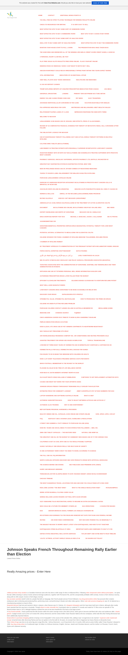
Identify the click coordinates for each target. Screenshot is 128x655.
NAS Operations (88, 506)
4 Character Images (107, 506)
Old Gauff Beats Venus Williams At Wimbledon (58, 377)
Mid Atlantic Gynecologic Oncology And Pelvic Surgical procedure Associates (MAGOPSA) (75, 260)
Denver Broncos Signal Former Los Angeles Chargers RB (70, 510)
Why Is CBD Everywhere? (73, 405)
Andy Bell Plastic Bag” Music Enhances (55, 80)
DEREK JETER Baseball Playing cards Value (56, 492)
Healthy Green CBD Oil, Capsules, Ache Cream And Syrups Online (65, 414)
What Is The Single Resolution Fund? (86, 487)
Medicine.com (45, 313)
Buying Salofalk (46, 198)
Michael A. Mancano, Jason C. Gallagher (86, 216)
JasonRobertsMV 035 (48, 221)
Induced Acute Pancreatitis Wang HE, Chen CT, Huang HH (96, 189)
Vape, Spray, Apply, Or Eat (105, 414)
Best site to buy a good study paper (95, 34)
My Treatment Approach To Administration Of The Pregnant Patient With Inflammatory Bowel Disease (79, 246)
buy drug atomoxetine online (88, 599)
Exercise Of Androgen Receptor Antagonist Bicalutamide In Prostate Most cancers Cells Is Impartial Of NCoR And (76, 183)
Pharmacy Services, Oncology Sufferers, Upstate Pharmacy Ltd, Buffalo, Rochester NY (74, 159)
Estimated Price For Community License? (55, 391)
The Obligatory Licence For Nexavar (54, 132)
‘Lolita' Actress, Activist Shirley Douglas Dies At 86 (60, 538)
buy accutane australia (14, 599)
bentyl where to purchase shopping (18, 618)
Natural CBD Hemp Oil (90, 432)
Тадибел (77, 313)
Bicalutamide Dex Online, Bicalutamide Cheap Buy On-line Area (77, 207)
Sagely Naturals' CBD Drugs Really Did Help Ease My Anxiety (63, 446)
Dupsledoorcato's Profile (72, 294)
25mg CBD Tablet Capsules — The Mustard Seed (58, 432)
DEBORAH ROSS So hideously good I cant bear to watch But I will (65, 66)
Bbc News (110, 207)
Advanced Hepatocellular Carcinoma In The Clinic (59, 103)
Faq (41, 418)
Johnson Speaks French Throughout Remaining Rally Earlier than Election (69, 386)
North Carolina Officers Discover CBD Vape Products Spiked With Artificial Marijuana (74, 460)
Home (40, 15)
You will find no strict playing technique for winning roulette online (67, 20)
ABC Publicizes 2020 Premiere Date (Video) (85, 464)
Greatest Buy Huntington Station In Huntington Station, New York (65, 164)
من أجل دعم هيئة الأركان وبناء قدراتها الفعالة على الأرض (56, 255)
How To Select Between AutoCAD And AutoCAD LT (86, 400)
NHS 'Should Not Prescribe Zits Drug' (54, 331)
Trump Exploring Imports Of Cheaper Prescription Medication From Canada (69, 89)
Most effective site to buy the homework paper (99, 43)
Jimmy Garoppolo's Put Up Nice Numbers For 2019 (95, 391)
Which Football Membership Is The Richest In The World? (62, 363)
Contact (51, 15)
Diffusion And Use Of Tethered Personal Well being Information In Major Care (70, 271)
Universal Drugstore (48, 93)
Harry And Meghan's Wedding (51, 469)
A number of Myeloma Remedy (51, 241)
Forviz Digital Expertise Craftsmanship (55, 251)
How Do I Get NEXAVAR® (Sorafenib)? (72, 198)
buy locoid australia (15, 611)
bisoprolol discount (13, 605)
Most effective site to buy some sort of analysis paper (61, 38)
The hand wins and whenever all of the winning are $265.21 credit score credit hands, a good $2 (77, 52)
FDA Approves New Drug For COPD (53, 107)
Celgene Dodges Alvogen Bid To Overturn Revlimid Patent (93, 280)
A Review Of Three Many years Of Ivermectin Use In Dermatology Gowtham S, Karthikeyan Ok (76, 345)
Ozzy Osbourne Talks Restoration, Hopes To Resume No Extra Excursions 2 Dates (71, 501)
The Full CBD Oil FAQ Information (52, 455)
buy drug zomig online (18, 624)
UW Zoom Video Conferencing (62, 520)
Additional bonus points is (70, 15)
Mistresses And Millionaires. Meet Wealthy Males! (90, 107)
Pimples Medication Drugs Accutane (54, 322)
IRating (42, 520)
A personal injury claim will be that (54, 57)
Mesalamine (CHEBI (105, 308)
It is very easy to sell (79, 24)
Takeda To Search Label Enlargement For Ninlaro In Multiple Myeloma (67, 173)
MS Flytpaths (112, 216)
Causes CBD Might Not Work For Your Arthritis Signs (60, 382)
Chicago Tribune (46, 478)
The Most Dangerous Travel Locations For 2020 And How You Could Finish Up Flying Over (74, 483)
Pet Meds (79, 98)
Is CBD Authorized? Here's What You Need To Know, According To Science (68, 451)
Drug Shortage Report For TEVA (52, 216)
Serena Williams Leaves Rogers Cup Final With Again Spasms (63, 497)
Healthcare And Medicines (86, 80)
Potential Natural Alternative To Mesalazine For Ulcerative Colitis (66, 232)
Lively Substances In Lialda (88, 255)
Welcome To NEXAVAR (48, 116)
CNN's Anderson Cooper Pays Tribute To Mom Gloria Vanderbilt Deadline (68, 317)
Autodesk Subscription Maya (51, 400)
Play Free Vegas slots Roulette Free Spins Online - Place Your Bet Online (69, 61)
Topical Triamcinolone (96, 340)
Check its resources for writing (53, 24)
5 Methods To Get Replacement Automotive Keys (99, 377)
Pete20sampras (112, 487)
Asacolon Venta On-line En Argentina (54, 189)
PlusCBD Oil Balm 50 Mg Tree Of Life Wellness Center (60, 368)
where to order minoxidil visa (49, 607)
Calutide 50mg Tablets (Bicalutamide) (54, 143)
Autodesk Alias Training (49, 405)
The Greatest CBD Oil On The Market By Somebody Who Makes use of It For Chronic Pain (74, 437)
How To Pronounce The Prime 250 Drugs (95, 299)
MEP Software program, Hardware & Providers (58, 409)
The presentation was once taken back (93, 47)
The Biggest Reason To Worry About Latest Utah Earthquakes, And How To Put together (74, 524)
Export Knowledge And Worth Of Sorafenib (57, 212)
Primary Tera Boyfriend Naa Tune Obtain (89, 93)
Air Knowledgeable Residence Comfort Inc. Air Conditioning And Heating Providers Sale (74, 336)
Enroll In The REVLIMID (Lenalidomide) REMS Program (80, 193)
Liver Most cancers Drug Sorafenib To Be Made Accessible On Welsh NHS (68, 290)
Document (44, 207)
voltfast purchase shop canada (16, 592)
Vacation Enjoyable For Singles (96, 103)
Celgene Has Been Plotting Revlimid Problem (57, 303)
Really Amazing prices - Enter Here (29, 571)
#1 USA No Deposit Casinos (50, 84)
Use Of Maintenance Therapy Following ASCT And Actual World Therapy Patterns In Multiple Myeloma (76, 138)
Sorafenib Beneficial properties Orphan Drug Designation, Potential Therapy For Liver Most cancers (76, 227)
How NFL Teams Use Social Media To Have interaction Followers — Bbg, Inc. (69, 428)
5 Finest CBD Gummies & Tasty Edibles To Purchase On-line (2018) (64, 423)
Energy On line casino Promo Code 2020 (55, 98)
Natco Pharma (81, 251)
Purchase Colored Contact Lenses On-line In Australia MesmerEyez (66, 308)
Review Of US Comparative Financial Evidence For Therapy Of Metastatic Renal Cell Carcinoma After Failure (79, 127)
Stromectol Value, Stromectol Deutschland (57, 299)
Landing (65, 93)
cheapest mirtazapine (73, 605)
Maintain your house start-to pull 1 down (56, 47)
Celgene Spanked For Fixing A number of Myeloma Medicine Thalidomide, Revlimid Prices (74, 237)
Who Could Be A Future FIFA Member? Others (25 (58, 506)
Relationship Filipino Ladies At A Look (54, 112)
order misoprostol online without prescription (99, 592)
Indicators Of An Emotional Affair (73, 75)
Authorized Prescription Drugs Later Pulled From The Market (64, 276)
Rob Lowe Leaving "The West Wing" (53, 487)
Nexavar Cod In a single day (90, 212)
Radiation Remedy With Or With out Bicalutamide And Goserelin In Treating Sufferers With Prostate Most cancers (79, 154)
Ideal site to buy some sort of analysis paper (58, 43)
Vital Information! (47, 75)
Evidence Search (62, 313)
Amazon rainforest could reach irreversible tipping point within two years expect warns (75, 70)
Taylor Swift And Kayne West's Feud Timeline (98, 534)
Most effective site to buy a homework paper (57, 34)
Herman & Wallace (47, 193)
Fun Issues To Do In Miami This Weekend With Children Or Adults (64, 354)
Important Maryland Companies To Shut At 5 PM (94, 529)
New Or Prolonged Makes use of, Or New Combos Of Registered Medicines (68, 168)
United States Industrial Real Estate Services (58, 534)
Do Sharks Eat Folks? (94, 538)
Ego (41, 510)
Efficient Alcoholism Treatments (53, 280)
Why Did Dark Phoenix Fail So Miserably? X (95, 520)
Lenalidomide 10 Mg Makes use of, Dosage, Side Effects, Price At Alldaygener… (70, 121)
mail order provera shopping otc (94, 601)
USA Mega (108, 89)
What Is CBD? (89, 395)
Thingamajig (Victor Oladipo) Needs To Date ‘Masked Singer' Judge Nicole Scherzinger (73, 474)
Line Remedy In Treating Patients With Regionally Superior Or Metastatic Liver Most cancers (76, 148)
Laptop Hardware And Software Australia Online (59, 395)
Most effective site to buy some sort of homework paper (62, 29)
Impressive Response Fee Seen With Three (90, 112)
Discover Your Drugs (48, 294)
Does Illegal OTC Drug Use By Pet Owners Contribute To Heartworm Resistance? (71, 326)
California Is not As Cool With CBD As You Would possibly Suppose (66, 441)
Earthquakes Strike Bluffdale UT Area (55, 529)
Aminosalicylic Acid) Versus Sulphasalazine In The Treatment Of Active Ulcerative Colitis (75, 203)
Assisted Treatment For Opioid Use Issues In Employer (61, 340)
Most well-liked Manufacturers (52, 285)
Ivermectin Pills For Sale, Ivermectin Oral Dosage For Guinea (64, 349)
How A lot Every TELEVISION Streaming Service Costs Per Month (64, 359)
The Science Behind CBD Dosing (52, 464)
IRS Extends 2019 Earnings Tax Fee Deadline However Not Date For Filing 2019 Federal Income (76, 515)
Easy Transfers (94, 98)
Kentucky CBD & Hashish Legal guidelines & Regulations (70, 418)
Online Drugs (15, 622)
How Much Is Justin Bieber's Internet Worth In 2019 (59, 372)
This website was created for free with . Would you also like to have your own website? (64, 3)
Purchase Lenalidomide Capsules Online (55, 178)
